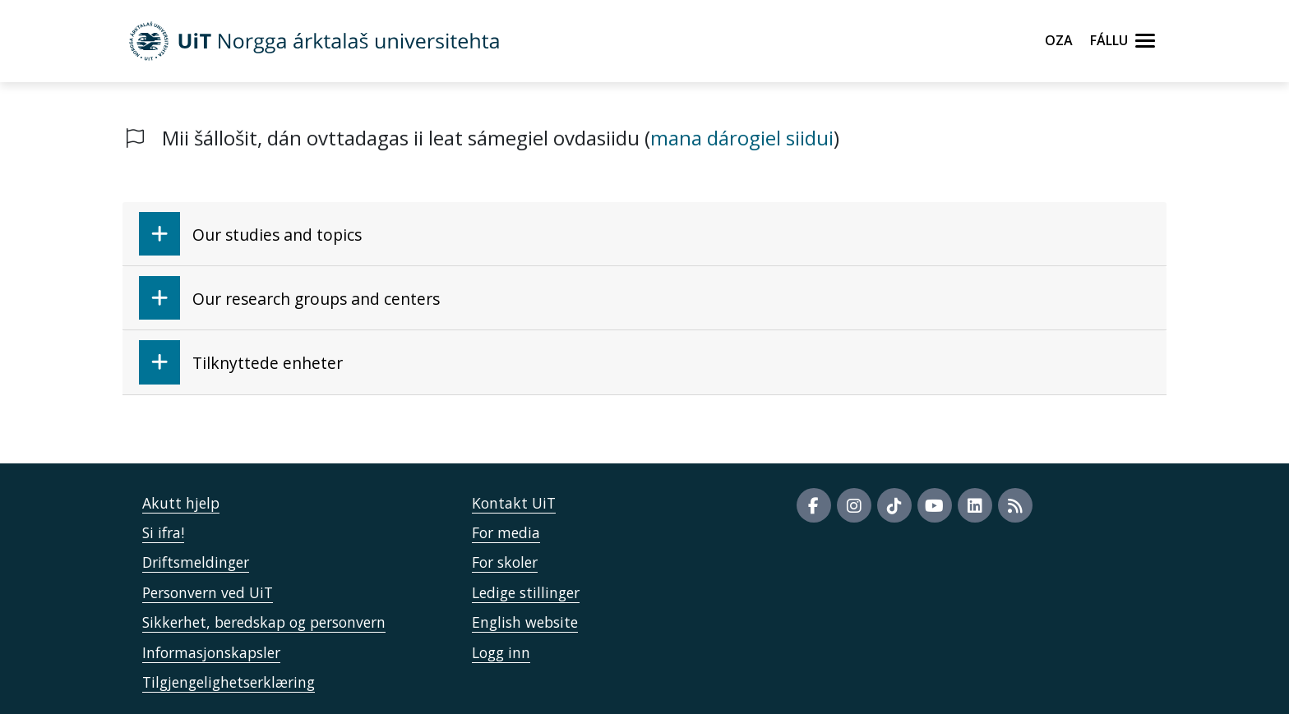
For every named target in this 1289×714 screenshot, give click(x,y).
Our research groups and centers (289, 298)
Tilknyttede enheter (241, 362)
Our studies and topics (250, 234)
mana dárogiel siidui (742, 137)
